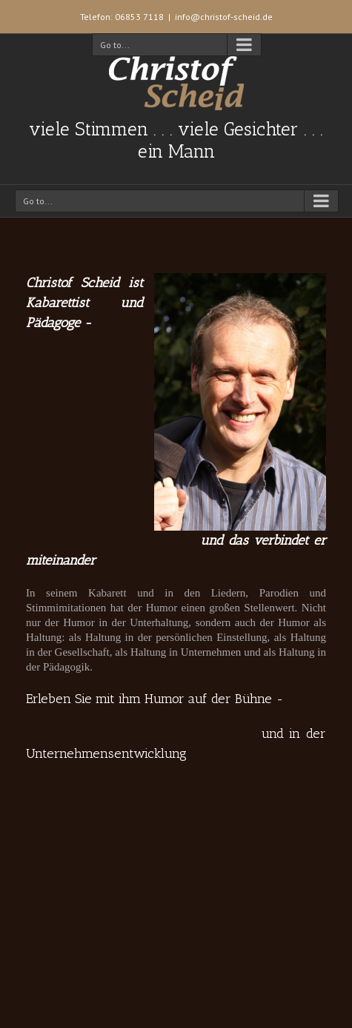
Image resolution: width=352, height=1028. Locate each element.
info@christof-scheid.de (224, 16)
